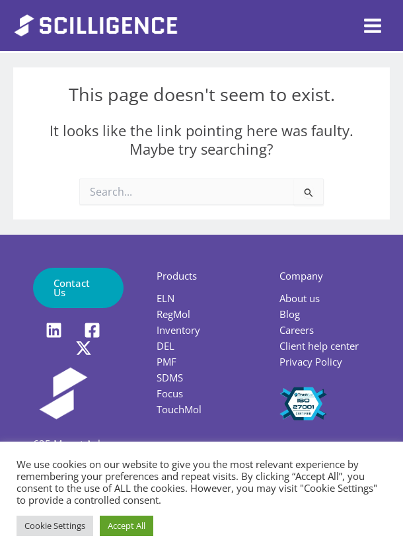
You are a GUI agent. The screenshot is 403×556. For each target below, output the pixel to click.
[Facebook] (92, 330)
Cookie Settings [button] (54, 526)
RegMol (173, 314)
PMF (166, 361)
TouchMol (179, 409)
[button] (78, 288)
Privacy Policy (310, 361)
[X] (83, 348)
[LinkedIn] (54, 330)
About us (299, 298)
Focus (170, 393)
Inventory (178, 330)
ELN (165, 298)
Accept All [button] (126, 526)
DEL (165, 345)
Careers (296, 330)
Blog (289, 314)
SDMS (170, 377)
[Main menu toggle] (372, 26)
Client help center (319, 345)
